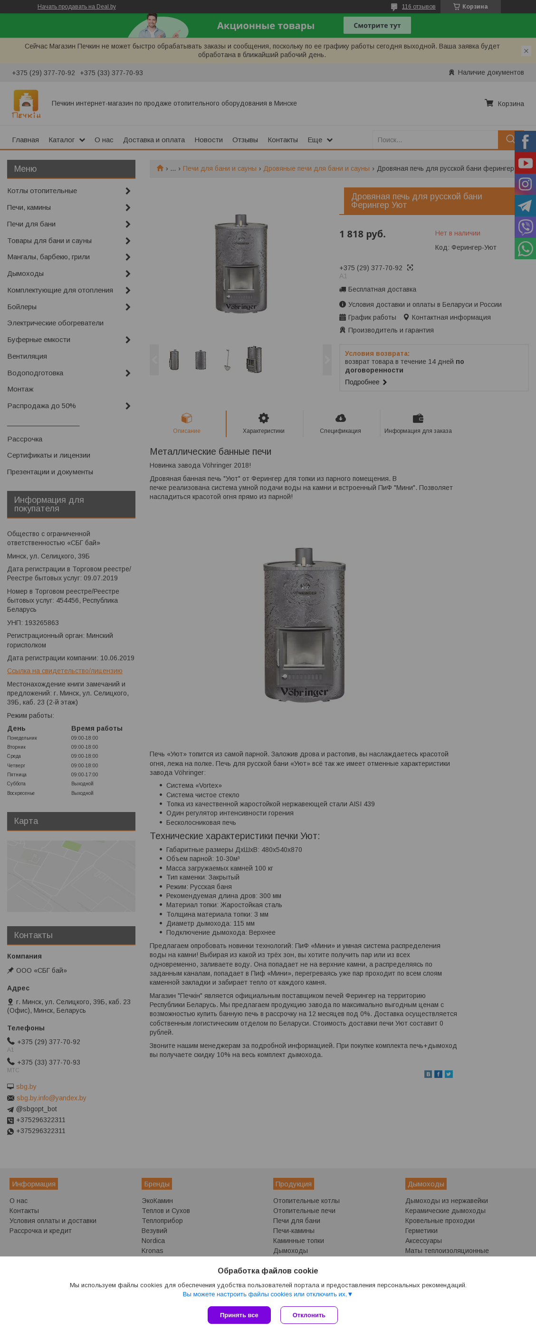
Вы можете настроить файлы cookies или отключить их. (264, 1294)
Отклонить (309, 1315)
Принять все (239, 1315)
